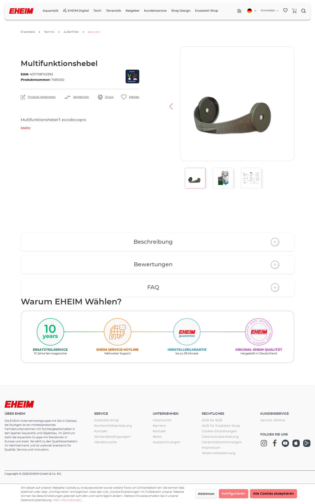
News (157, 436)
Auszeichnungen (167, 442)
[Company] (239, 11)
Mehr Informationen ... (68, 500)
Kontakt (100, 431)
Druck (109, 97)
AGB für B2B (212, 420)
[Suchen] (303, 10)
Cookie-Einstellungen (219, 431)
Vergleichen (81, 97)
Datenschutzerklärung (220, 436)
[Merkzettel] (285, 11)
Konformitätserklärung (113, 425)
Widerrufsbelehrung (219, 453)
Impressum (211, 447)
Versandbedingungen (112, 436)
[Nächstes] (303, 103)
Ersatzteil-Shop (106, 420)
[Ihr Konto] (269, 10)
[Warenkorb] (294, 10)
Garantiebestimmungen (222, 442)
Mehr (26, 128)
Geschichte (162, 420)
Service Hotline (272, 420)
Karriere (159, 425)
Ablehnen (206, 494)
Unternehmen (165, 413)
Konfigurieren (233, 493)
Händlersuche (105, 442)
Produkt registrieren (42, 97)
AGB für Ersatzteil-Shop (221, 425)
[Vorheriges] (171, 103)
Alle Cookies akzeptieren (273, 493)
